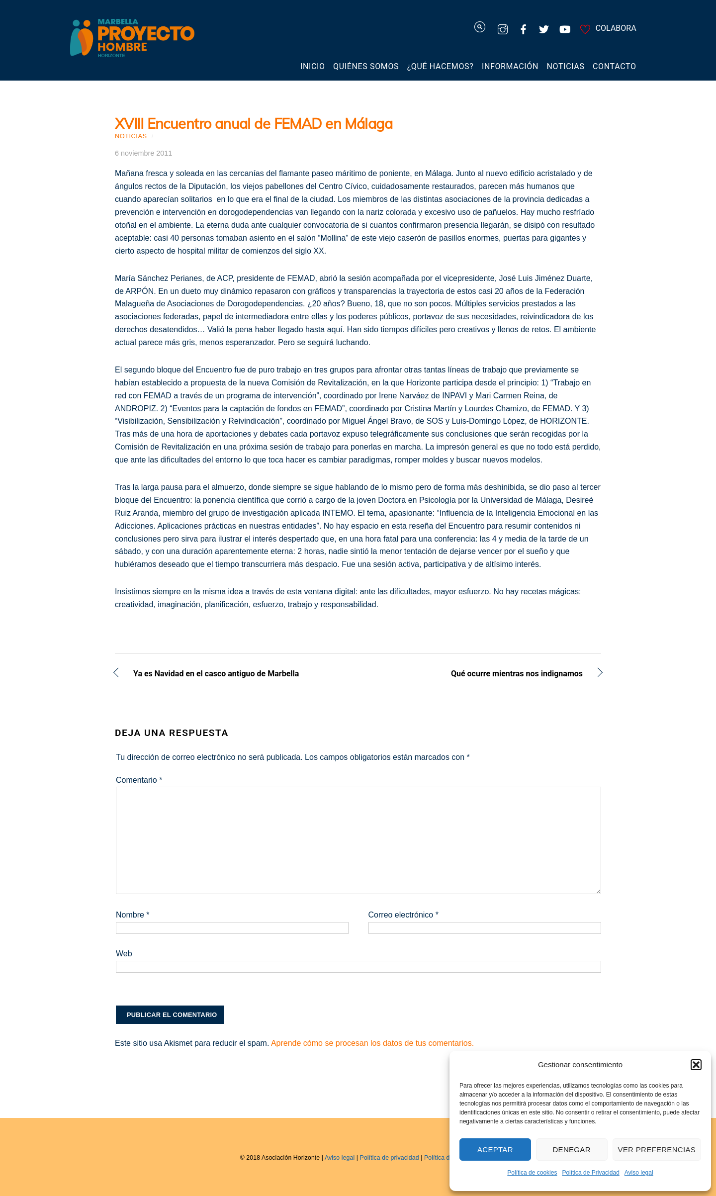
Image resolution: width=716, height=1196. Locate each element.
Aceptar (495, 1149)
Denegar (571, 1149)
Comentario (139, 780)
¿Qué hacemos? (440, 66)
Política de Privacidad (590, 1172)
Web (124, 953)
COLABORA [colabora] (606, 28)
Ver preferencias (657, 1149)
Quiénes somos (366, 66)
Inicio (312, 66)
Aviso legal (639, 1172)
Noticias (566, 66)
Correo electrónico (403, 915)
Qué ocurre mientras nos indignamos (477, 674)
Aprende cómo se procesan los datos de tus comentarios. (372, 1043)
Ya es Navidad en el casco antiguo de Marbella (216, 674)
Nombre (133, 915)
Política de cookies (532, 1172)
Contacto (614, 66)
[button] (696, 1065)
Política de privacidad (389, 1157)
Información (510, 66)
